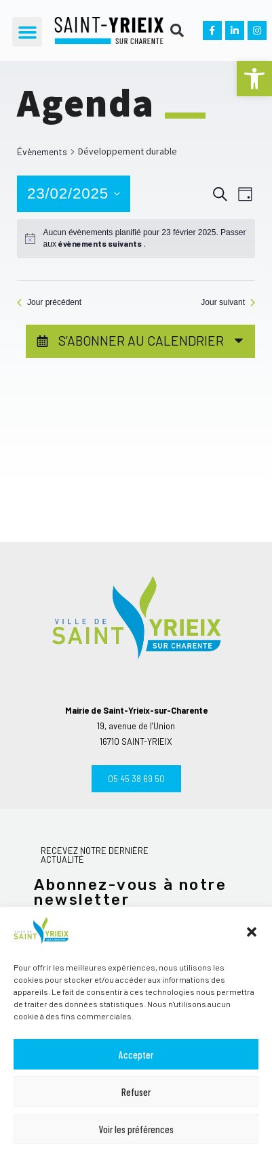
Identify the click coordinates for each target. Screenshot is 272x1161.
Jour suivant (228, 302)
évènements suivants (100, 243)
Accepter (136, 1054)
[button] (254, 78)
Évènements (42, 151)
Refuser (136, 1092)
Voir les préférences (136, 1129)
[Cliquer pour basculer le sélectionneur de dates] (73, 194)
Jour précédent (49, 302)
